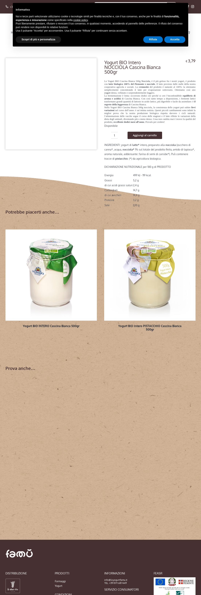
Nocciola (145, 81)
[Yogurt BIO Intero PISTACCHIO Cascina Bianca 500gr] (150, 275)
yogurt (107, 92)
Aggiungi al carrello (145, 135)
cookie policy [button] (80, 20)
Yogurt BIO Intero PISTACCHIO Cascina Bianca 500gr (149, 327)
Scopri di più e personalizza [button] (38, 39)
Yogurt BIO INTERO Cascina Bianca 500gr (51, 326)
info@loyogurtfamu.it (115, 579)
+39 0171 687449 (118, 583)
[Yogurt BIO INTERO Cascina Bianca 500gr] (51, 275)
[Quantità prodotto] (114, 135)
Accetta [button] (174, 39)
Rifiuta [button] (153, 39)
